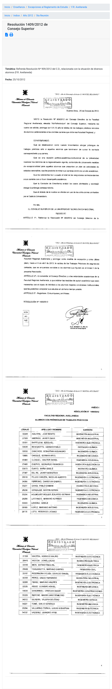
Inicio (7, 7)
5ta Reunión (42, 15)
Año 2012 (28, 15)
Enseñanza (19, 7)
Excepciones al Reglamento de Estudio (48, 7)
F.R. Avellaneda (79, 7)
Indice (16, 15)
